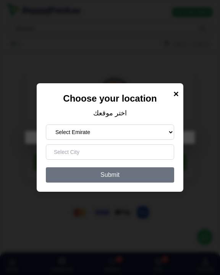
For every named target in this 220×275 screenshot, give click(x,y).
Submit (110, 174)
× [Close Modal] (176, 94)
